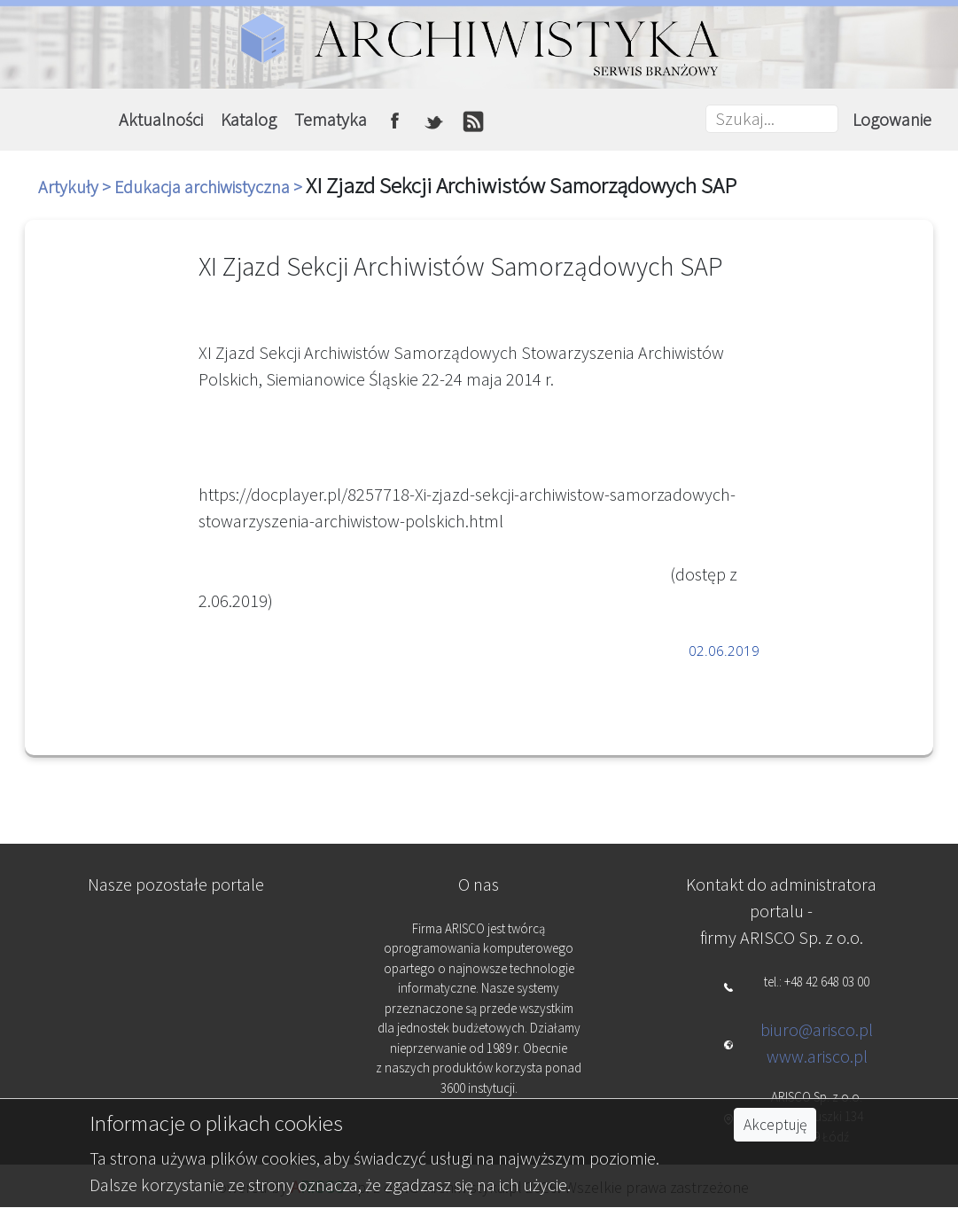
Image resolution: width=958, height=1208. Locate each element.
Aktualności (161, 119)
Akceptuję (775, 1124)
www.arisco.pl (817, 1056)
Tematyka (330, 119)
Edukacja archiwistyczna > (210, 186)
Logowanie (892, 119)
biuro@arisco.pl (816, 1029)
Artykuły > (76, 186)
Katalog (248, 119)
